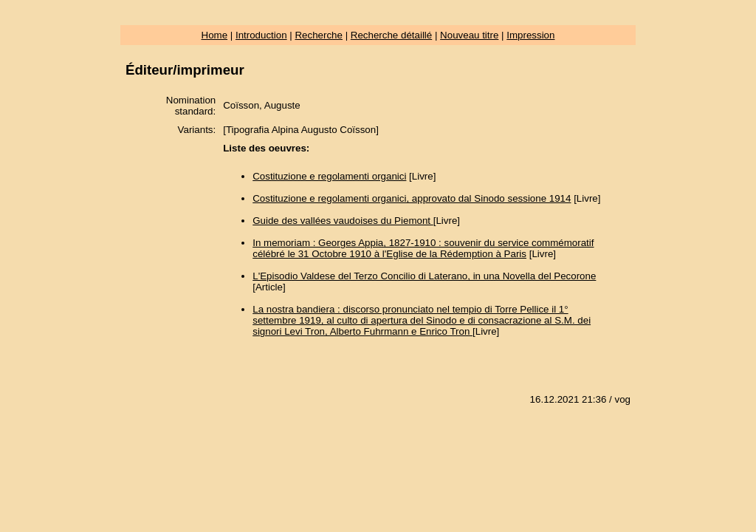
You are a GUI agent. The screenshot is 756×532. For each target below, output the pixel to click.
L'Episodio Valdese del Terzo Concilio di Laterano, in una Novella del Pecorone (424, 276)
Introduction (261, 35)
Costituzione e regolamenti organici (329, 176)
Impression (530, 35)
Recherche (318, 35)
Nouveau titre (469, 35)
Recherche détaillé (391, 35)
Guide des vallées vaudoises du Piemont (342, 220)
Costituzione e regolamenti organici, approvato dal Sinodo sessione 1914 (411, 198)
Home (215, 35)
